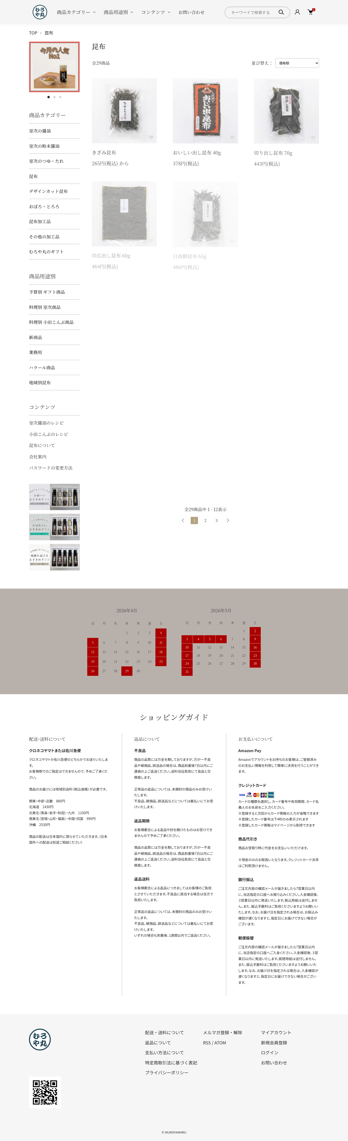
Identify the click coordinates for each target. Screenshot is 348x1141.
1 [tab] (48, 97)
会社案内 (37, 456)
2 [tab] (54, 97)
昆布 (49, 32)
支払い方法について (164, 1052)
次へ (227, 520)
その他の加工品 (44, 236)
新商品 (35, 337)
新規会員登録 (274, 1042)
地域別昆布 (40, 382)
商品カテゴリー (73, 11)
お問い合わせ (191, 12)
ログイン (269, 1052)
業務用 (35, 352)
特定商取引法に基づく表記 (171, 1062)
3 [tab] (60, 97)
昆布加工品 (40, 221)
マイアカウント (276, 1032)
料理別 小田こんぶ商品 (51, 322)
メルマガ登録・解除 (222, 1032)
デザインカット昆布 (48, 191)
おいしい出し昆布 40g (197, 153)
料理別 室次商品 (45, 307)
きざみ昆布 (104, 153)
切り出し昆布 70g (273, 153)
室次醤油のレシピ (46, 423)
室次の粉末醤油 (44, 146)
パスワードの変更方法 (50, 467)
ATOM (220, 1042)
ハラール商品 (42, 367)
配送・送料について (164, 1032)
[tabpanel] (54, 67)
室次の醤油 (40, 131)
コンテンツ (153, 11)
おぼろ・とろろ (44, 206)
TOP (33, 32)
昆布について (42, 445)
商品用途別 (116, 11)
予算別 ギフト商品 (47, 292)
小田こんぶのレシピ (48, 434)
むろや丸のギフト (46, 251)
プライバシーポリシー (166, 1072)
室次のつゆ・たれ (46, 161)
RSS (207, 1042)
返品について (158, 1042)
